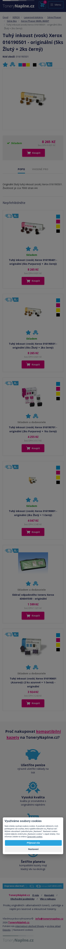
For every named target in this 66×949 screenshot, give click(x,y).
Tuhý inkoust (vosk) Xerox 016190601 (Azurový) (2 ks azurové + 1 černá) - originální (33, 682)
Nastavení (33, 849)
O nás (35, 895)
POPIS (21, 169)
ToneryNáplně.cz (18, 922)
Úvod (5, 17)
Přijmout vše (33, 843)
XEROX (16, 17)
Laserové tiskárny (33, 17)
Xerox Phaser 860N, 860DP (35, 21)
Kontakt (49, 895)
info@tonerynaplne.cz (49, 918)
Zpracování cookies (34, 837)
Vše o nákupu (48, 898)
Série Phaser (54, 17)
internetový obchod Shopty (29, 926)
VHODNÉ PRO (40, 169)
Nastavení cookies (23, 929)
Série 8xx (12, 21)
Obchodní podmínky (22, 898)
